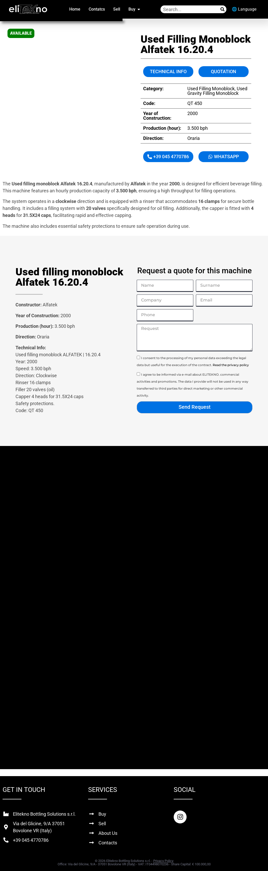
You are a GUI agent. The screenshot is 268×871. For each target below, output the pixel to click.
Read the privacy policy (231, 365)
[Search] (222, 9)
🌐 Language (244, 9)
